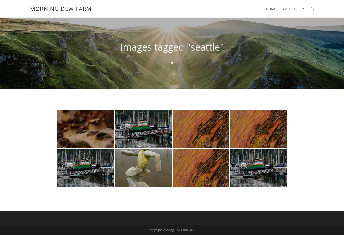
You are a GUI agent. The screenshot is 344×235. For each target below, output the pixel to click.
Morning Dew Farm (61, 9)
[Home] (172, 62)
